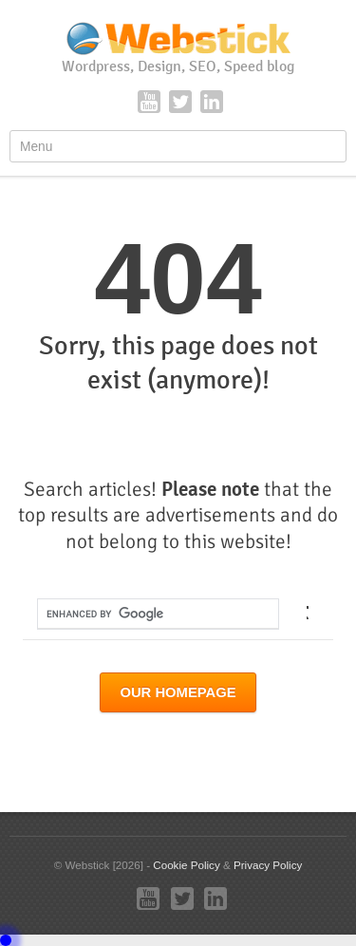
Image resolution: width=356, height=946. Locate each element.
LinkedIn (211, 101)
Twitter (180, 101)
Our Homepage (177, 692)
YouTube (149, 101)
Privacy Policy (268, 865)
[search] (142, 614)
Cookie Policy (186, 865)
